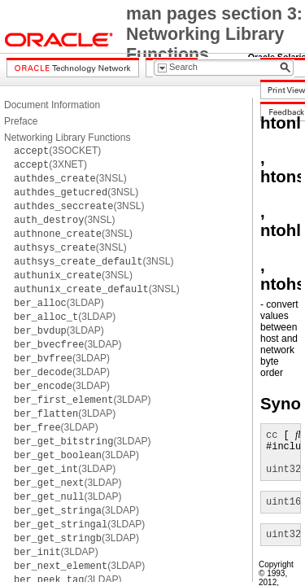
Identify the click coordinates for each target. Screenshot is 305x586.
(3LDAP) (59, 302)
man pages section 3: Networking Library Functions (214, 34)
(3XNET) (50, 164)
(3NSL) (70, 178)
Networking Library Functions (67, 137)
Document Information (52, 105)
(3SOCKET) (57, 150)
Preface (20, 121)
